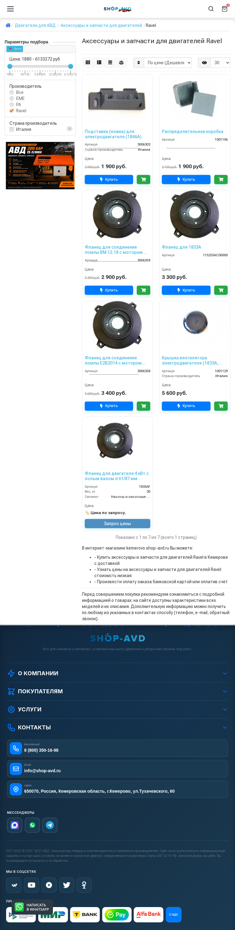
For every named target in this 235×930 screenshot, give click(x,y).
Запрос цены (117, 523)
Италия (23, 129)
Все (20, 92)
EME (20, 98)
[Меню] (10, 9)
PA (18, 104)
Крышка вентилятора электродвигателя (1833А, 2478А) (190, 360)
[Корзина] (224, 9)
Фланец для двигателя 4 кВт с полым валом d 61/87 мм (117, 476)
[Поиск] (211, 9)
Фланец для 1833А (181, 247)
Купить (109, 179)
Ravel (15, 49)
